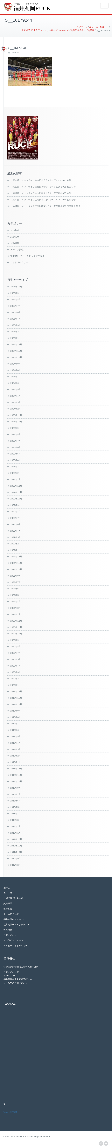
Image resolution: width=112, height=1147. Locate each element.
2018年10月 (16, 781)
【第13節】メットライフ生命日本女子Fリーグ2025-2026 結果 (40, 179)
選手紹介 (8, 908)
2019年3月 (15, 748)
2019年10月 (16, 703)
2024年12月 (16, 344)
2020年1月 (15, 684)
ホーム (7, 887)
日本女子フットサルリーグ (17, 945)
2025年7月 (15, 305)
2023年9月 (15, 427)
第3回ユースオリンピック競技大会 (27, 255)
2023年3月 (15, 466)
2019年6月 (15, 729)
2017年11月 (16, 845)
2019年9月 (15, 710)
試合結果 (14, 236)
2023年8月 (15, 434)
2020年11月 (16, 626)
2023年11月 (16, 414)
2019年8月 (15, 716)
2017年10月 (16, 851)
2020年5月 (15, 658)
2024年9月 (15, 363)
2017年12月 (16, 838)
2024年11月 (16, 350)
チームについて (11, 913)
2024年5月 (15, 389)
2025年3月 (15, 324)
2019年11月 (16, 697)
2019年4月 (15, 742)
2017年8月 (15, 864)
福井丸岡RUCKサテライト (16, 924)
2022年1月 (15, 549)
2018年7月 (15, 793)
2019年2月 (15, 755)
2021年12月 (16, 556)
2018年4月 (15, 813)
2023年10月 (16, 421)
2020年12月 (16, 620)
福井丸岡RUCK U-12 (14, 918)
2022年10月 (16, 498)
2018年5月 (15, 806)
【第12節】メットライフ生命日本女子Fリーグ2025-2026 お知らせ (43, 199)
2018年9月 (15, 787)
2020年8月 (15, 646)
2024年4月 (15, 395)
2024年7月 (15, 376)
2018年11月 (16, 774)
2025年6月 (15, 311)
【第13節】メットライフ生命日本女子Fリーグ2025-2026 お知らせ (43, 186)
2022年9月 (15, 504)
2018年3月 (15, 819)
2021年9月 (15, 575)
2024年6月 (15, 382)
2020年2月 (15, 678)
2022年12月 (16, 485)
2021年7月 (15, 581)
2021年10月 (16, 569)
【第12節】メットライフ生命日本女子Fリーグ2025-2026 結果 (40, 192)
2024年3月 (15, 401)
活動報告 (14, 242)
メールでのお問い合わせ (16, 982)
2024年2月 (15, 408)
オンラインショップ (13, 939)
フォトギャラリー (19, 262)
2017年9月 (15, 858)
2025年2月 (15, 331)
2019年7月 (15, 723)
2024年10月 (16, 356)
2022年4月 (15, 530)
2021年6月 (15, 588)
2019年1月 (15, 761)
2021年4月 (15, 601)
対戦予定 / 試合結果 (13, 897)
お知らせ (14, 229)
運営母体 (8, 929)
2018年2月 (15, 826)
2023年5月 (15, 453)
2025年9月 (15, 292)
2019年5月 (15, 736)
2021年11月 (16, 562)
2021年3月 (15, 607)
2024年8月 (15, 369)
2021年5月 (15, 594)
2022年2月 (15, 543)
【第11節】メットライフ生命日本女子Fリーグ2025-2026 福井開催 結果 (45, 205)
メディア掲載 (16, 249)
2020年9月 (15, 639)
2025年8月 (15, 299)
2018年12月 (16, 768)
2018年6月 (15, 800)
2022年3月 (15, 536)
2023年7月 (15, 440)
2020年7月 (15, 652)
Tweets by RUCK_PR (11, 1111)
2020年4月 (15, 665)
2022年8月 (15, 511)
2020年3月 (15, 671)
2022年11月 (16, 491)
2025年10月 (16, 286)
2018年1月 (15, 832)
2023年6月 (15, 446)
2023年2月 (15, 472)
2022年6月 (15, 524)
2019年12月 (16, 691)
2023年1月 (15, 479)
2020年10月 (16, 633)
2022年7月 (15, 517)
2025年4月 (15, 318)
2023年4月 (15, 459)
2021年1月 (15, 613)
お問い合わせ (10, 934)
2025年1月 (15, 337)
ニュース (8, 892)
